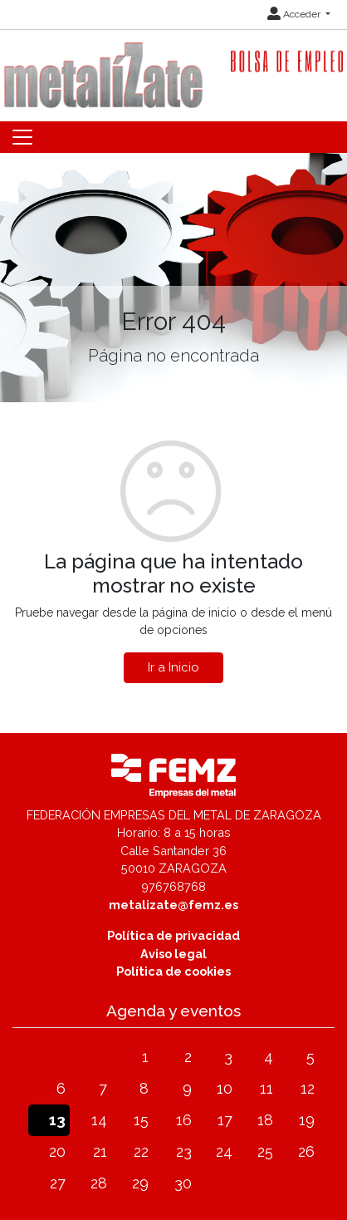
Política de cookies (173, 971)
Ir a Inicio (173, 667)
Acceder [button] (295, 14)
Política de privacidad (173, 935)
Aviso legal (173, 954)
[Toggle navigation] (22, 137)
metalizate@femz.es (173, 905)
